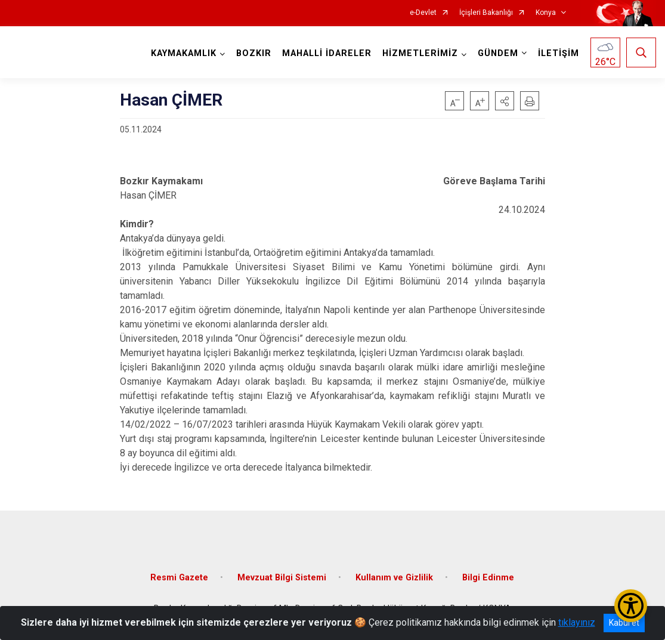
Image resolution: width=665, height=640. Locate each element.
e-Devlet (423, 13)
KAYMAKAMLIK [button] (183, 53)
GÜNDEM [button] (498, 53)
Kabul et (624, 622)
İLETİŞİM (558, 53)
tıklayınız (576, 622)
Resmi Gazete (179, 578)
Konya (546, 13)
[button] (504, 100)
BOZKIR (253, 53)
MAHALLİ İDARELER (327, 53)
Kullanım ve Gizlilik (394, 578)
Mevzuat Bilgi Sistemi (281, 578)
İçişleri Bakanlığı (486, 13)
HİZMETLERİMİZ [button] (420, 53)
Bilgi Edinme (488, 578)
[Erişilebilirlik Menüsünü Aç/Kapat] (630, 605)
